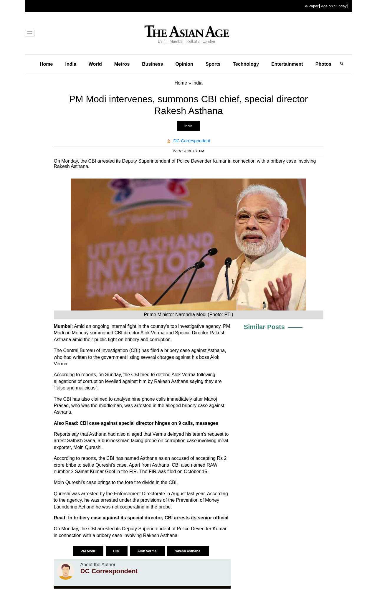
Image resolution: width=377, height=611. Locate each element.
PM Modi (88, 551)
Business (152, 64)
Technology (246, 64)
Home (46, 64)
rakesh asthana (188, 551)
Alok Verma (147, 551)
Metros (122, 64)
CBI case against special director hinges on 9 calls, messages (149, 423)
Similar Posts (264, 327)
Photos (323, 64)
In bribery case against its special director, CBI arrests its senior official (148, 517)
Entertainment (287, 64)
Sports (213, 64)
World (95, 64)
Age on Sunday (334, 6)
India (70, 64)
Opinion (184, 64)
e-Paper (312, 6)
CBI (116, 551)
